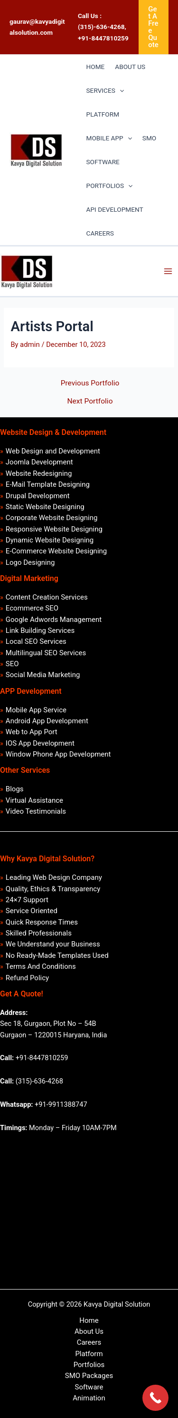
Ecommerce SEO (32, 608)
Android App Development (47, 721)
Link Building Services (40, 630)
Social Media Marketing (43, 674)
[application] (119, 90)
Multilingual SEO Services (46, 653)
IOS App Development (40, 743)
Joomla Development (39, 462)
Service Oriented (31, 910)
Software (89, 1387)
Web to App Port (31, 732)
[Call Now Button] (155, 1398)
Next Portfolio (90, 401)
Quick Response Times (42, 922)
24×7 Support (27, 900)
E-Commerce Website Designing (56, 551)
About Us (89, 1331)
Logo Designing (30, 562)
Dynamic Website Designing (50, 540)
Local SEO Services (36, 641)
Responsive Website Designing (54, 529)
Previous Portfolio (90, 383)
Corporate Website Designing (52, 517)
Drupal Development (38, 496)
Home (88, 1320)
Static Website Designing (45, 506)
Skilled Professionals (39, 933)
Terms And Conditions (41, 966)
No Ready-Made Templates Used (57, 955)
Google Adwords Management (54, 619)
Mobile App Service (36, 710)
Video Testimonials (36, 811)
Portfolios (89, 1364)
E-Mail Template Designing (48, 484)
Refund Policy (27, 978)
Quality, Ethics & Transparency (53, 889)
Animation (89, 1398)
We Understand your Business (53, 944)
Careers (89, 1342)
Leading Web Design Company (54, 877)
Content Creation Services (47, 597)
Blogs (15, 789)
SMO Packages (89, 1375)
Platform (89, 1353)
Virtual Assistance (34, 800)
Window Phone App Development (58, 754)
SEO (12, 664)
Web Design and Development (53, 451)
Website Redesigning (39, 473)
